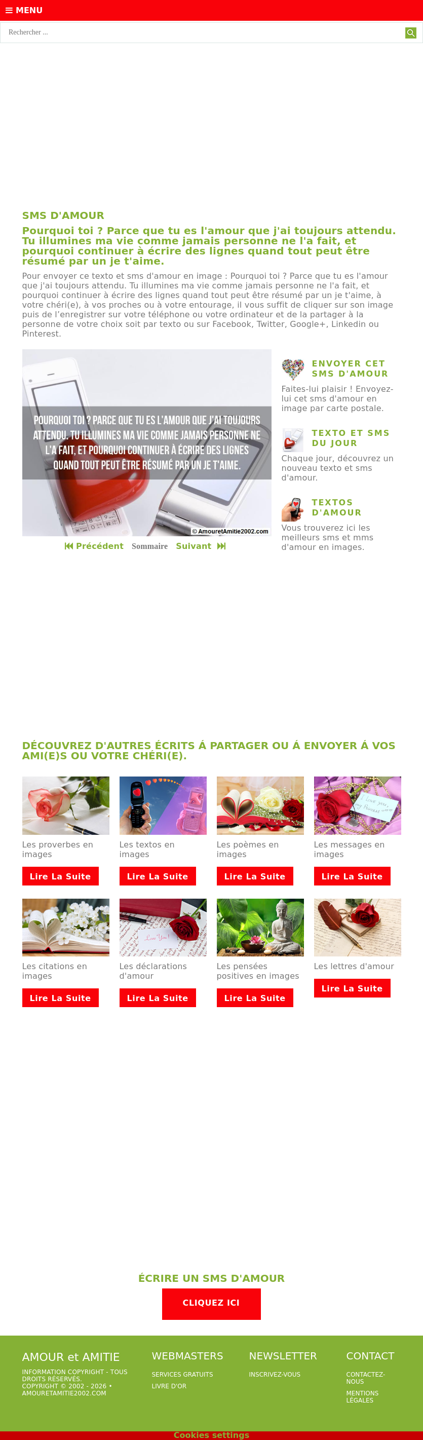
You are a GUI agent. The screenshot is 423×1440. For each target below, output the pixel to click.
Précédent (94, 546)
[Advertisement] (211, 119)
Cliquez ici (211, 1303)
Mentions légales (363, 1397)
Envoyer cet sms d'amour (350, 369)
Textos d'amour (337, 508)
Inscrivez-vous (275, 1374)
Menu (24, 10)
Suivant (201, 546)
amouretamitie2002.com (64, 1393)
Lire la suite (60, 876)
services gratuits (182, 1374)
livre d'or (169, 1386)
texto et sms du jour (351, 438)
